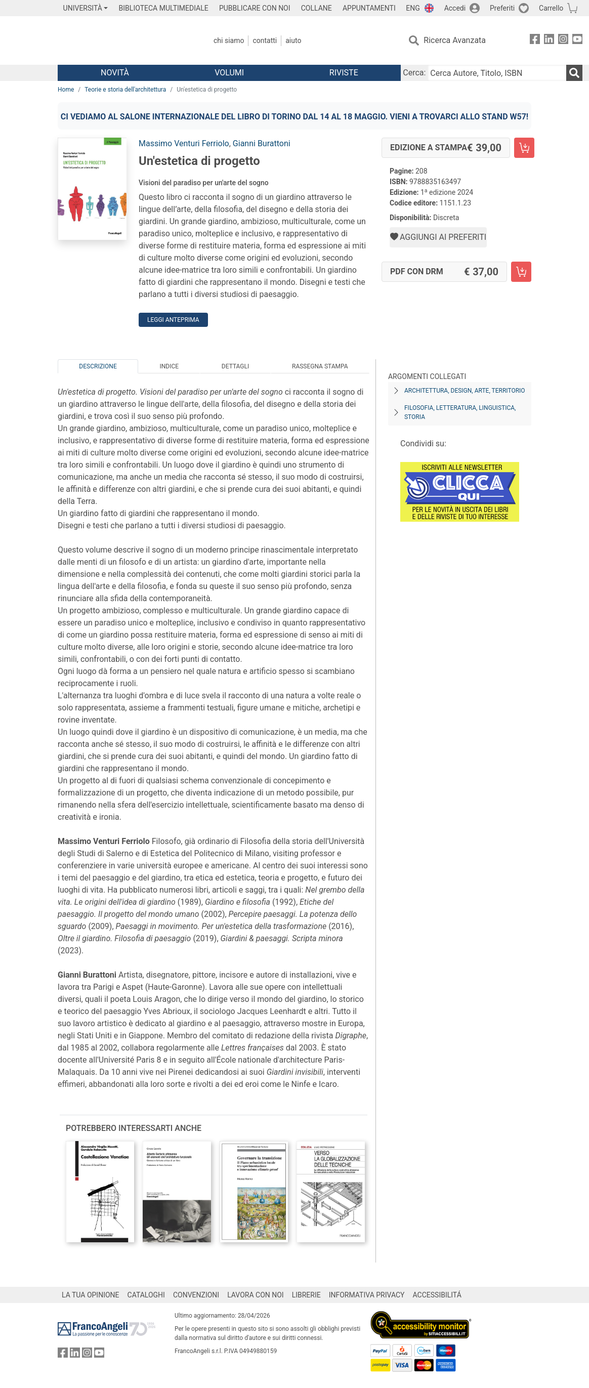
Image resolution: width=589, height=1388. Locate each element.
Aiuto (293, 40)
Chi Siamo (229, 40)
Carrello (551, 8)
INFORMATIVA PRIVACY (367, 1295)
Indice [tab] (169, 366)
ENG (412, 8)
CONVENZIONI (196, 1295)
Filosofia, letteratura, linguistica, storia (460, 412)
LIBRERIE (306, 1295)
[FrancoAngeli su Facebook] (535, 41)
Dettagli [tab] (235, 366)
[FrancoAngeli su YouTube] (577, 41)
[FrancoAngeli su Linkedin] (549, 41)
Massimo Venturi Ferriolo (184, 143)
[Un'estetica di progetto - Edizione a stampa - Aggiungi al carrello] (524, 148)
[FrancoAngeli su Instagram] (563, 41)
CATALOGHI (146, 1295)
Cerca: (414, 72)
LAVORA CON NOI (255, 1295)
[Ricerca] (574, 73)
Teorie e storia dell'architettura (125, 89)
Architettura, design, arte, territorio (464, 390)
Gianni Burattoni (261, 143)
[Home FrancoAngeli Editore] (125, 40)
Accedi (455, 8)
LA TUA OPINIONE (90, 1295)
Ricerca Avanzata (455, 40)
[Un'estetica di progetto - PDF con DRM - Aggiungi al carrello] (521, 272)
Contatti (265, 40)
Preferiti (502, 8)
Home (66, 89)
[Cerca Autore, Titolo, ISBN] (497, 73)
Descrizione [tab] (97, 366)
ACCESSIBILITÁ (437, 1295)
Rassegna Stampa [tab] (320, 366)
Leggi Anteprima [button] (173, 319)
